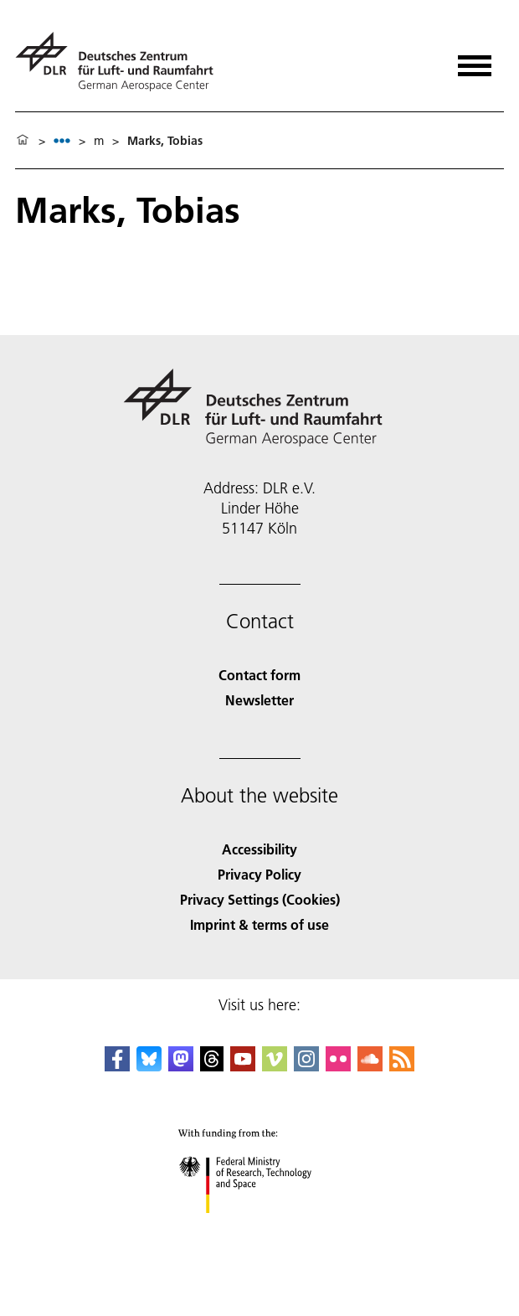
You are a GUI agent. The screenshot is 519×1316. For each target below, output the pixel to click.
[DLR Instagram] (306, 1066)
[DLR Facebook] (117, 1066)
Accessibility (259, 849)
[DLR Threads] (212, 1066)
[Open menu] (474, 60)
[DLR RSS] (401, 1066)
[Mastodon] (180, 1066)
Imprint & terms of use (259, 924)
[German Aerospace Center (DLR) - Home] (121, 61)
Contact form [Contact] (259, 675)
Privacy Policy (259, 874)
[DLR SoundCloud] (370, 1066)
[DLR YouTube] (242, 1066)
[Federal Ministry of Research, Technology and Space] (260, 1227)
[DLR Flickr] (338, 1066)
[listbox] (62, 140)
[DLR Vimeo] (274, 1066)
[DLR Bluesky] (149, 1066)
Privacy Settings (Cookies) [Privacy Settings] (260, 899)
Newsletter (259, 700)
